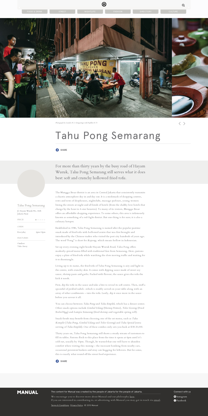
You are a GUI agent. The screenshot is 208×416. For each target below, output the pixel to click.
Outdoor (21, 243)
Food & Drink (34, 11)
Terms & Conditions (60, 405)
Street (62, 11)
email (157, 400)
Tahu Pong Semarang (31, 205)
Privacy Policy (76, 405)
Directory (146, 11)
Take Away (22, 246)
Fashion (117, 11)
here (132, 396)
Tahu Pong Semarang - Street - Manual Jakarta (104, 4)
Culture (173, 11)
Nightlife (90, 11)
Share (63, 150)
